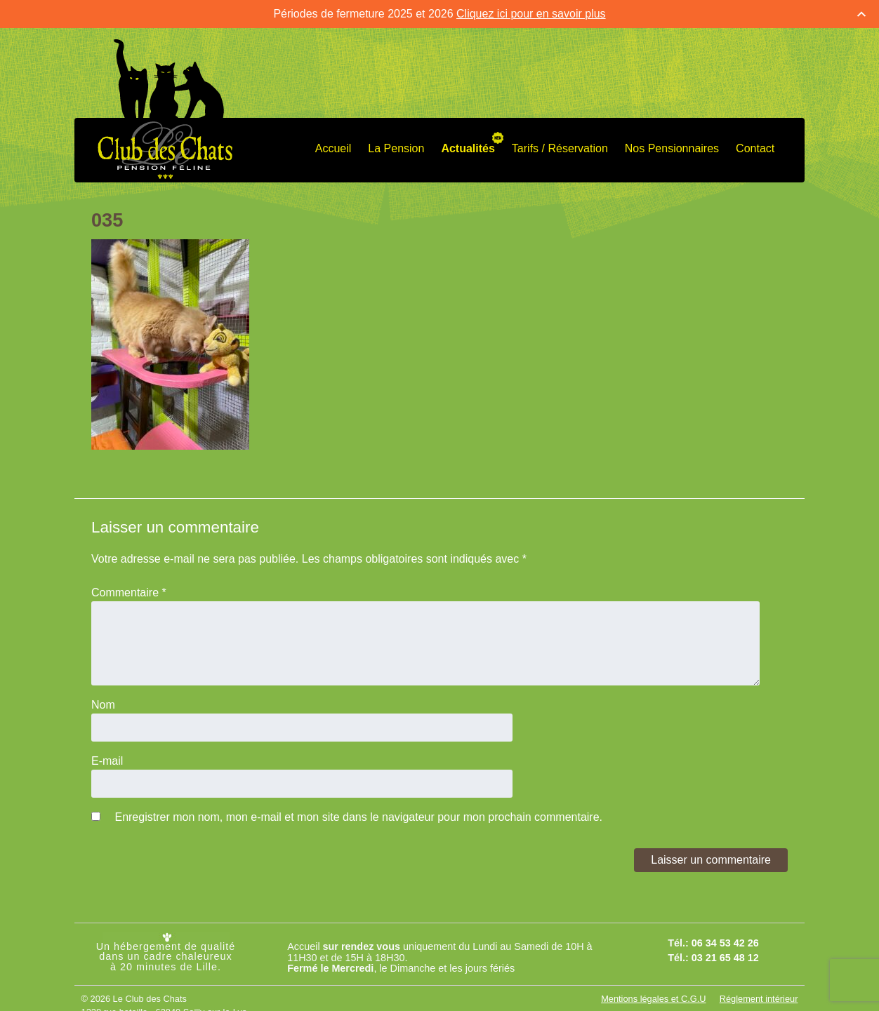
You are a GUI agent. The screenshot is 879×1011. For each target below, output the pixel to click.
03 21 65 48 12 (725, 957)
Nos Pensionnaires (672, 148)
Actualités (467, 148)
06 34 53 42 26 (725, 943)
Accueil (333, 148)
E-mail (107, 761)
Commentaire (128, 592)
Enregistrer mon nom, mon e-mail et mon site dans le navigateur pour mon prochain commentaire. (358, 817)
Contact (755, 148)
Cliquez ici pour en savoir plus (531, 14)
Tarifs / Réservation (560, 148)
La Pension (396, 148)
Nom (103, 705)
